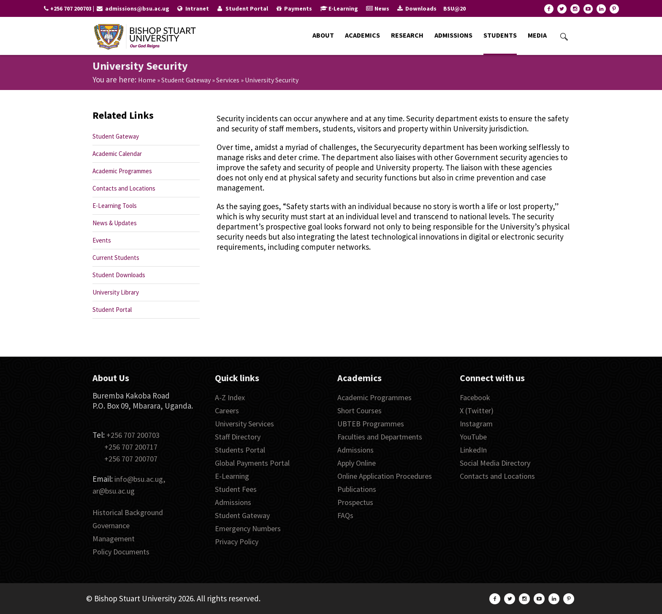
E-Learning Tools (114, 206)
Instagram (476, 423)
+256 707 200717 (130, 447)
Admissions (233, 502)
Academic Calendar (117, 154)
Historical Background (127, 512)
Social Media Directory (495, 463)
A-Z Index (230, 397)
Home (147, 80)
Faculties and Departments (379, 437)
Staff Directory (237, 437)
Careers (227, 410)
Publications (356, 489)
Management (113, 538)
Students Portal (240, 450)
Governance (111, 525)
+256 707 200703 (133, 435)
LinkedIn (473, 450)
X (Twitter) (477, 410)
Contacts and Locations (123, 188)
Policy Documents (120, 552)
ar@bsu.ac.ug (113, 491)
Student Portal (112, 310)
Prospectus (355, 502)
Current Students (115, 258)
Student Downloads (118, 275)
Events (101, 240)
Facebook (475, 397)
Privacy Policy (236, 541)
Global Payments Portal (252, 463)
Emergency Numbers (248, 528)
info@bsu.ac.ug (138, 479)
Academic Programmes (122, 171)
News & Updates (114, 223)
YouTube (473, 437)
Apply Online (356, 463)
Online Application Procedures (384, 476)
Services (227, 80)
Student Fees (236, 489)
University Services (244, 423)
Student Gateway (186, 80)
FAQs (345, 515)
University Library (115, 292)
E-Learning (232, 476)
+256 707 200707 (130, 459)
